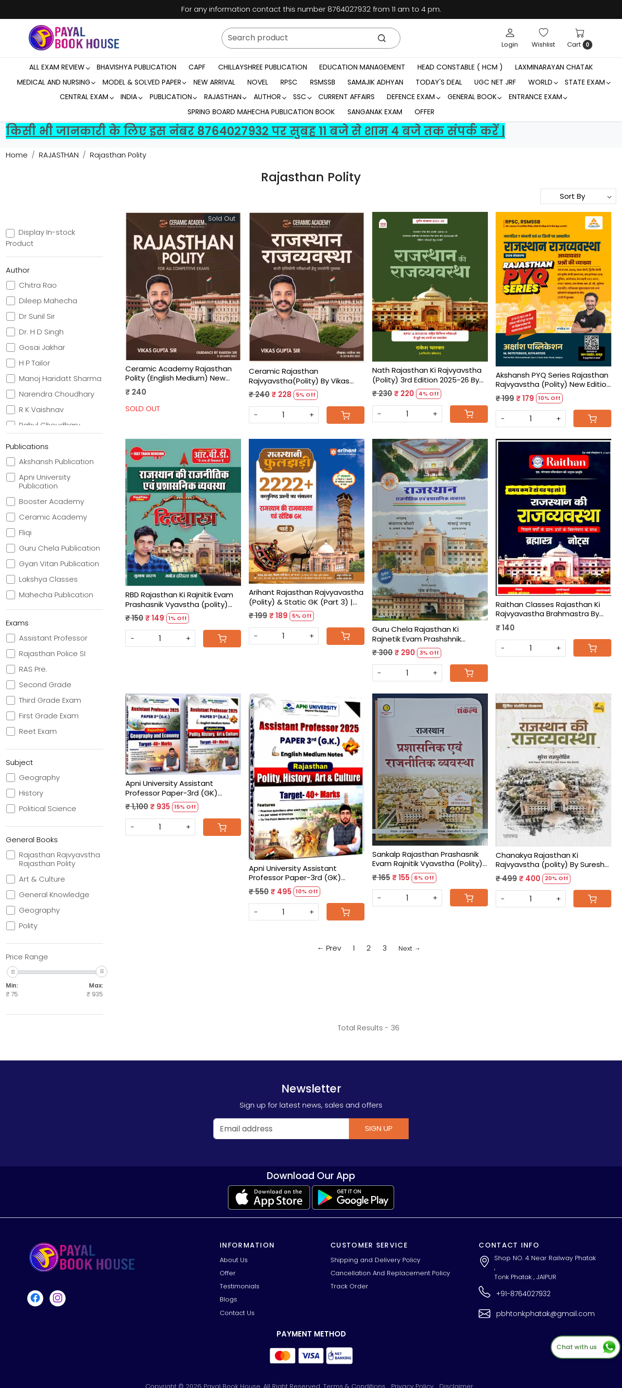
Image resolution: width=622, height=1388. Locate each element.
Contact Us (237, 1313)
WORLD (542, 82)
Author (270, 97)
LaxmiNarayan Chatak (554, 67)
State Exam (587, 82)
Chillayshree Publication (262, 67)
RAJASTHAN (225, 97)
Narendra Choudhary (56, 394)
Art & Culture (42, 879)
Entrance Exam (538, 97)
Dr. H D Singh (41, 332)
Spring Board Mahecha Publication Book (261, 112)
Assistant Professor (53, 638)
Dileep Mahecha (48, 300)
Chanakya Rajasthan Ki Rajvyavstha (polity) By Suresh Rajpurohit (550, 859)
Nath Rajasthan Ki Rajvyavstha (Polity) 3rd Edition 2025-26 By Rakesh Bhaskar (427, 374)
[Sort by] (578, 196)
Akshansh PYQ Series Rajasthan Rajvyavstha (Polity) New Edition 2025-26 (553, 379)
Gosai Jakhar (42, 347)
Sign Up (379, 1128)
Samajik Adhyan (375, 82)
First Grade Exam (49, 715)
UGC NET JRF (495, 82)
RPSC (288, 82)
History (31, 793)
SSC (302, 97)
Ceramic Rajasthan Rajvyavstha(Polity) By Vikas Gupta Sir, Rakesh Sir (299, 375)
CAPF (197, 67)
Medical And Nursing (56, 82)
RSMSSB (322, 82)
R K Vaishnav (41, 409)
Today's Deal (438, 82)
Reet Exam (38, 731)
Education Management (362, 67)
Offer (424, 112)
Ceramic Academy (53, 517)
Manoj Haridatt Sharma (60, 378)
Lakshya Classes (48, 579)
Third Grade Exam (50, 700)
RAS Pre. (33, 669)
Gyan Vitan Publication (59, 563)
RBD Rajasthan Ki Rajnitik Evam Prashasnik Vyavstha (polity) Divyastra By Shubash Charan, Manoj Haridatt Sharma (179, 599)
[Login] (510, 38)
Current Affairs (346, 97)
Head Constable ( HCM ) (460, 67)
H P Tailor (34, 363)
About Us (234, 1260)
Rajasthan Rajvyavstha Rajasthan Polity (59, 859)
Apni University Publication (44, 481)
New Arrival (214, 82)
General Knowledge (54, 894)
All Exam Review (59, 67)
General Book (474, 97)
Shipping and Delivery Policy (375, 1260)
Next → (409, 948)
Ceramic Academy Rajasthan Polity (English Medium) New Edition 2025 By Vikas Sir (178, 373)
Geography (39, 777)
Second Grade (45, 684)
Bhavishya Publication (136, 67)
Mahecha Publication (56, 594)
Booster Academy (51, 501)
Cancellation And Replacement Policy (390, 1273)
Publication (173, 97)
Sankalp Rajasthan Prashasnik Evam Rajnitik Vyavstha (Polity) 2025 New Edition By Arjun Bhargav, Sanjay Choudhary (427, 859)
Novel (257, 82)
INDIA (131, 97)
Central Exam (86, 97)
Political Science (47, 808)
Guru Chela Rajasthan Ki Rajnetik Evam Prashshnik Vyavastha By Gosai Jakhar (421, 634)
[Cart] (345, 415)
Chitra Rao (38, 285)
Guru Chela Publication (59, 548)
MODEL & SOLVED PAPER (144, 82)
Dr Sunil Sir (37, 316)
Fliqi (25, 532)
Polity (28, 925)
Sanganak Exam (374, 112)
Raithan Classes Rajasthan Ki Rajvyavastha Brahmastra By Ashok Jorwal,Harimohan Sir (548, 609)
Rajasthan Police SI (52, 653)
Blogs (228, 1299)
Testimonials (239, 1286)
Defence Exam (413, 97)
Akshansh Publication (56, 461)
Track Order (349, 1286)
